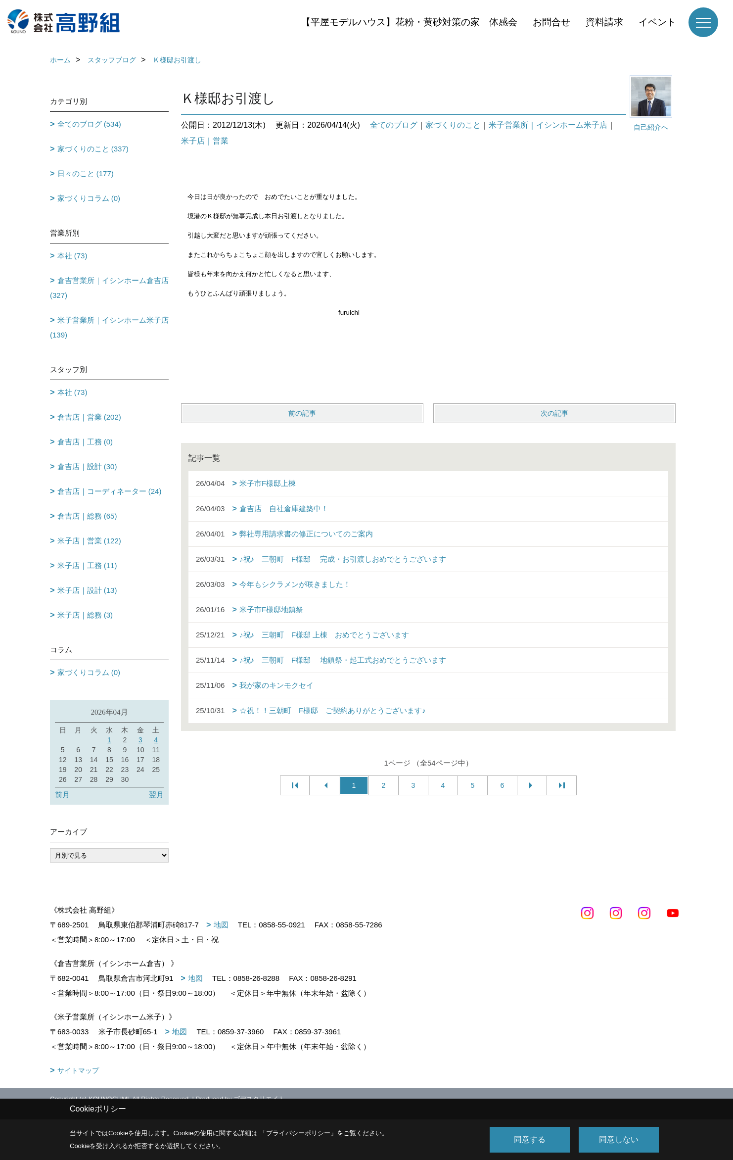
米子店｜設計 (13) (87, 590)
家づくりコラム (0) (89, 198)
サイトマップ (78, 1070)
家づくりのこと (453, 125)
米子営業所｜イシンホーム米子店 (548, 125)
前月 (62, 794)
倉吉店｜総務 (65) (87, 516)
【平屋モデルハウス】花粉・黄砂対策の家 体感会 (409, 22)
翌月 (156, 794)
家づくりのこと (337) (93, 149)
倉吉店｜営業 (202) (89, 417)
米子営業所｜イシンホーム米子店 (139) (109, 327)
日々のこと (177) (85, 173)
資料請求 (604, 22)
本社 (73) (72, 255)
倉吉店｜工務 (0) (85, 441)
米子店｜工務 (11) (87, 565)
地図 (221, 924)
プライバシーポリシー (298, 1133)
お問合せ (551, 22)
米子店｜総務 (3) (85, 615)
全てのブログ (393, 125)
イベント (657, 22)
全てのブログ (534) (89, 124)
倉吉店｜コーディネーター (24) (109, 491)
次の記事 (554, 413)
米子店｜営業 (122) (89, 540)
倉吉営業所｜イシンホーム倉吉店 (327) (109, 287)
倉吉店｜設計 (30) (87, 466)
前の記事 (302, 413)
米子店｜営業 (205, 141)
